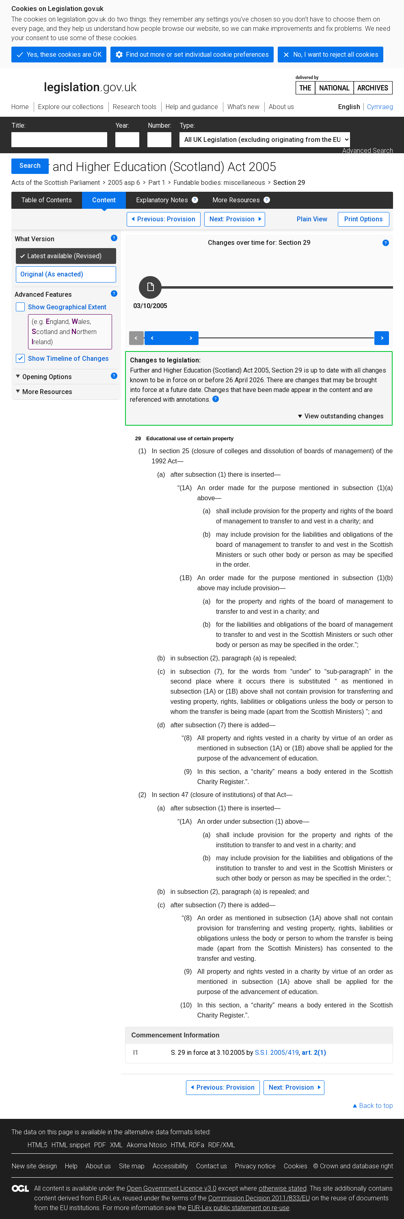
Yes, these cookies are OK (64, 54)
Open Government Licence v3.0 (171, 1188)
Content (104, 200)
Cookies (295, 1166)
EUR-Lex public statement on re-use (238, 1208)
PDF (100, 1145)
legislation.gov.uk (73, 84)
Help (71, 1166)
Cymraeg (380, 107)
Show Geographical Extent (67, 307)
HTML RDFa (187, 1145)
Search (30, 165)
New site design (34, 1166)
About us (98, 1166)
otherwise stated (283, 1188)
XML (116, 1145)
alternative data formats (158, 1132)
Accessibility (170, 1166)
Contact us (211, 1166)
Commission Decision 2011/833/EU (259, 1198)
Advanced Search (367, 150)
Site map (132, 1166)
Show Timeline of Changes (68, 358)
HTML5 (38, 1145)
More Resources (236, 200)
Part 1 (156, 182)
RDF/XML (221, 1145)
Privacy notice (255, 1166)
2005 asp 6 (124, 182)
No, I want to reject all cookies (335, 54)
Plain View (312, 219)
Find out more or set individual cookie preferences (197, 54)
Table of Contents (47, 200)
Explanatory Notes (162, 200)
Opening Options (43, 377)
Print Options (363, 219)
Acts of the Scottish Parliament (55, 182)
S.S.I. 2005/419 (277, 1052)
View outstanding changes (340, 416)
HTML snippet (71, 1145)
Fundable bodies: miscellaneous (219, 182)
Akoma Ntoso (147, 1145)
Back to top (376, 1106)
